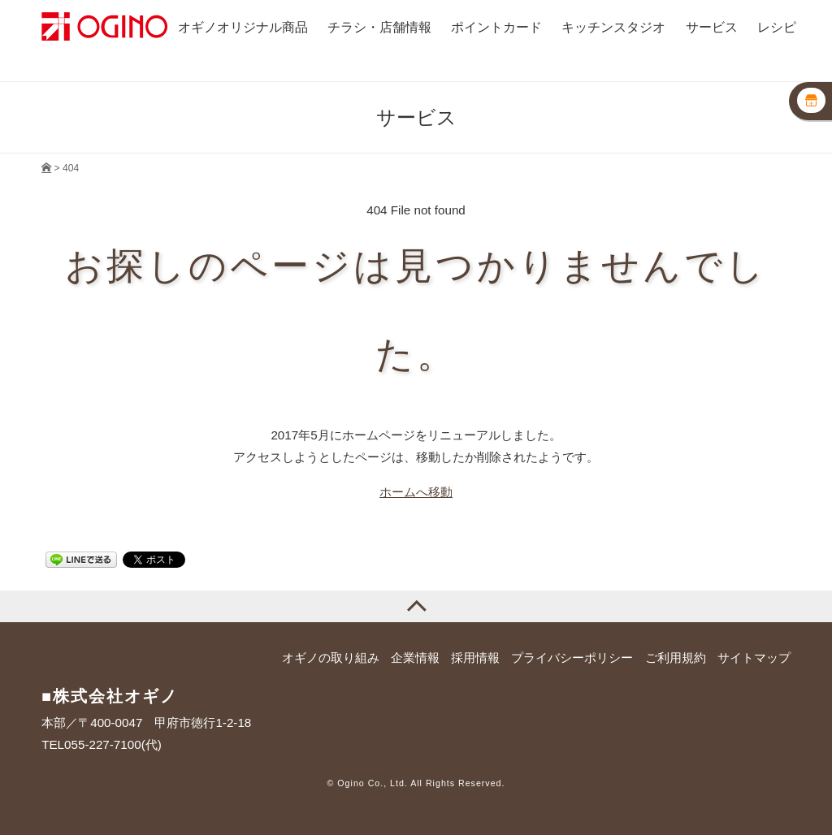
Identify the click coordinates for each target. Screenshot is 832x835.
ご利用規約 (675, 657)
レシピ (776, 26)
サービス (712, 26)
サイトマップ (754, 657)
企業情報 (415, 657)
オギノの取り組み (330, 657)
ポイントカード (496, 26)
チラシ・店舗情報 (379, 26)
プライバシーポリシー (572, 657)
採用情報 (475, 657)
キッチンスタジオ (613, 26)
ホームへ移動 (416, 492)
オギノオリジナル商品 (243, 26)
